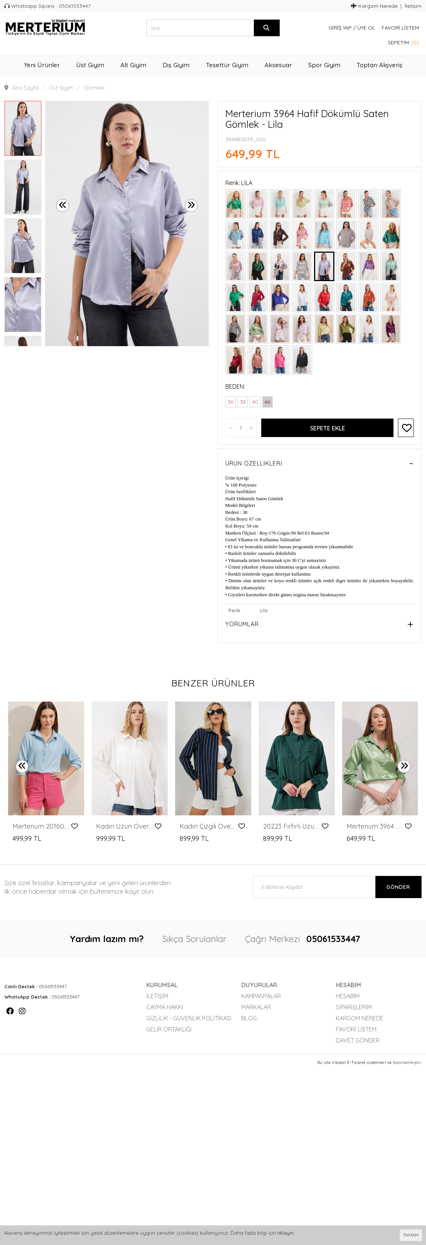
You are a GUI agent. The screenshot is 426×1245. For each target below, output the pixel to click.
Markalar (256, 1007)
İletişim (413, 6)
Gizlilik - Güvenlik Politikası (188, 1018)
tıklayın (285, 1233)
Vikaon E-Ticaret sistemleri (359, 1062)
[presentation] (62, 205)
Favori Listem (400, 27)
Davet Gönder (357, 1040)
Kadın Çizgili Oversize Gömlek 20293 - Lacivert (208, 826)
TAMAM (411, 1235)
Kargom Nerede (374, 6)
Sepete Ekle (327, 428)
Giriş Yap (340, 27)
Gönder (398, 887)
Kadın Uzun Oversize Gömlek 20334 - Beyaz (124, 826)
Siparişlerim (354, 1007)
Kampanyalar (261, 996)
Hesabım (347, 996)
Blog (249, 1018)
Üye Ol (366, 27)
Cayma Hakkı (164, 1007)
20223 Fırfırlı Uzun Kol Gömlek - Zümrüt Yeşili (291, 826)
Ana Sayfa (25, 87)
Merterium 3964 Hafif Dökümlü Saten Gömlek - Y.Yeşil (375, 826)
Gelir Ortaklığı (168, 1029)
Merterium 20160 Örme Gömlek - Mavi (41, 826)
